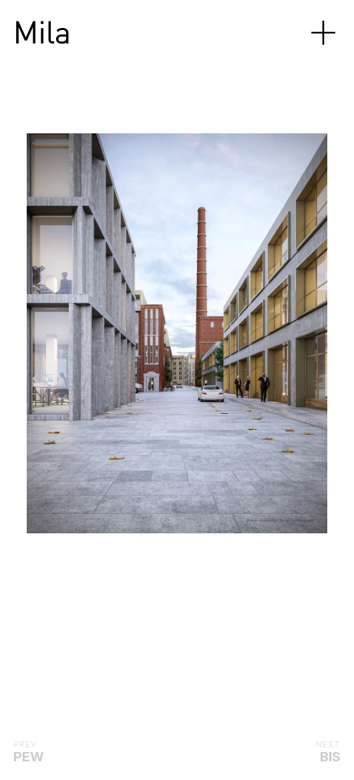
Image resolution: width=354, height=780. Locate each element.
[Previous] (51, 333)
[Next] (201, 333)
